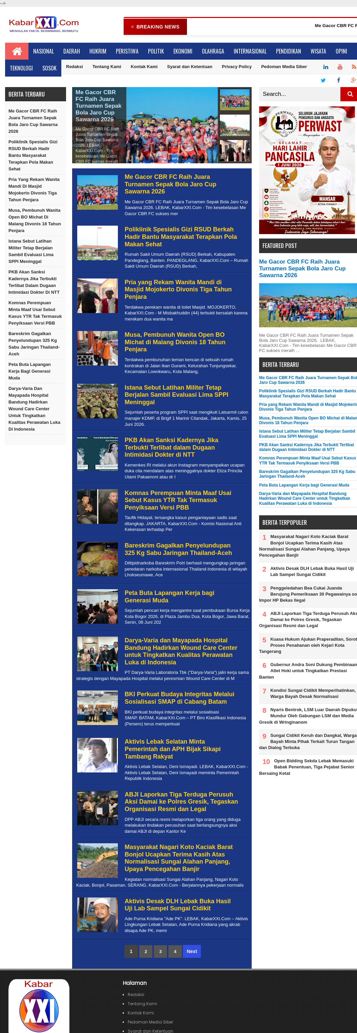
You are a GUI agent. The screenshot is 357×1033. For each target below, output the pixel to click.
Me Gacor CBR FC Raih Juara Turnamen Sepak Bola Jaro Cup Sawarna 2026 (33, 121)
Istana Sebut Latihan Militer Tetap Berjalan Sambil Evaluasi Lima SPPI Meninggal (31, 251)
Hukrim (97, 51)
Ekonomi (182, 51)
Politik (156, 51)
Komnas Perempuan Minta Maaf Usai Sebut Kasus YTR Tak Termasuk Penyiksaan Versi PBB (35, 313)
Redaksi (74, 66)
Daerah (71, 51)
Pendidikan (288, 51)
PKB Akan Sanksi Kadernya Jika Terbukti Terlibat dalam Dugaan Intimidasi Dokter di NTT (34, 282)
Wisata (318, 51)
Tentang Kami (106, 66)
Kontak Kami (144, 66)
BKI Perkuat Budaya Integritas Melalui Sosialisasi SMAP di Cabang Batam (179, 698)
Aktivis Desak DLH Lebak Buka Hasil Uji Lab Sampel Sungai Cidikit (178, 905)
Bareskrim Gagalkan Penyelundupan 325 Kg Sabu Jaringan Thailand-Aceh (34, 344)
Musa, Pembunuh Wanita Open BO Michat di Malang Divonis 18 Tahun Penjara (34, 220)
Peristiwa (127, 51)
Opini (341, 51)
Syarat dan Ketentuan (189, 66)
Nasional (43, 51)
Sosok (49, 68)
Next (192, 951)
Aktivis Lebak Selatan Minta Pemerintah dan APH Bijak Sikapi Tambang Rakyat (172, 749)
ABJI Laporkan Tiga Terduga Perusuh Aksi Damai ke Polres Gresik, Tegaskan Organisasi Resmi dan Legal (181, 802)
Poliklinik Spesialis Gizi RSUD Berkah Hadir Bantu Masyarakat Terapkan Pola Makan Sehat (33, 156)
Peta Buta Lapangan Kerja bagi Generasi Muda (29, 371)
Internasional (250, 51)
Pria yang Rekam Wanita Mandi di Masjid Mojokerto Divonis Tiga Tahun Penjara (34, 190)
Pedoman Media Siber (284, 66)
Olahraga (213, 51)
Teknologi (21, 68)
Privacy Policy (237, 66)
